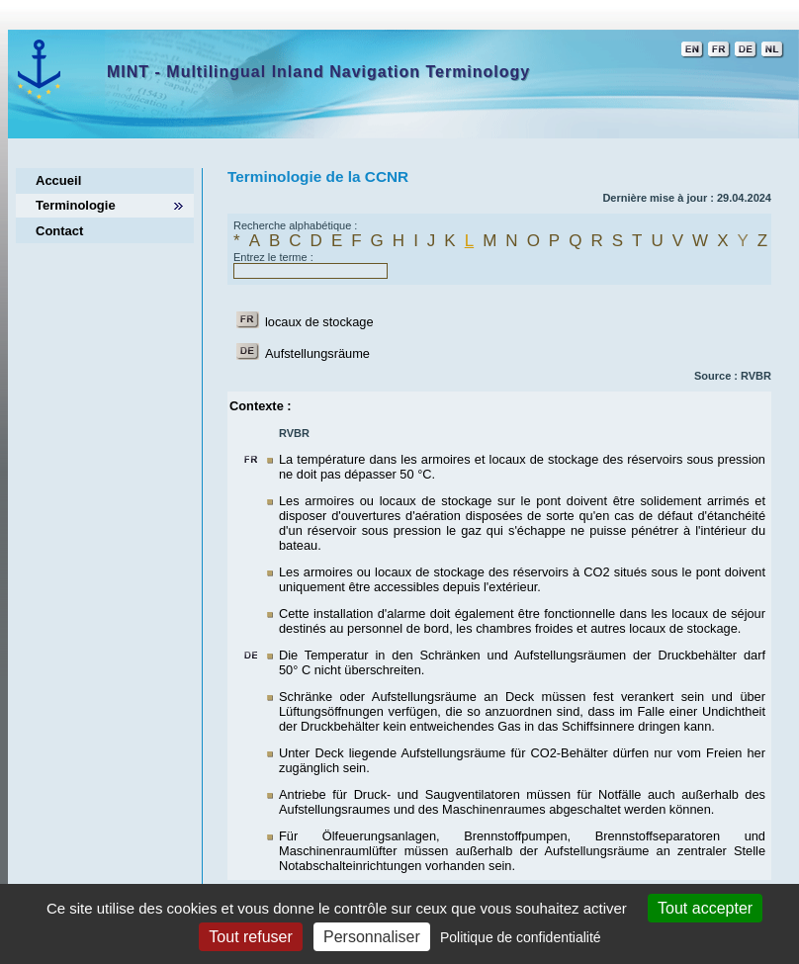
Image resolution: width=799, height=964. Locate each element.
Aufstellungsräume (317, 353)
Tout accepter (705, 908)
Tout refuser (250, 936)
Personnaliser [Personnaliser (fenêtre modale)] (371, 936)
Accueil (58, 180)
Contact (59, 230)
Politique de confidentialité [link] (520, 937)
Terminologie (76, 205)
